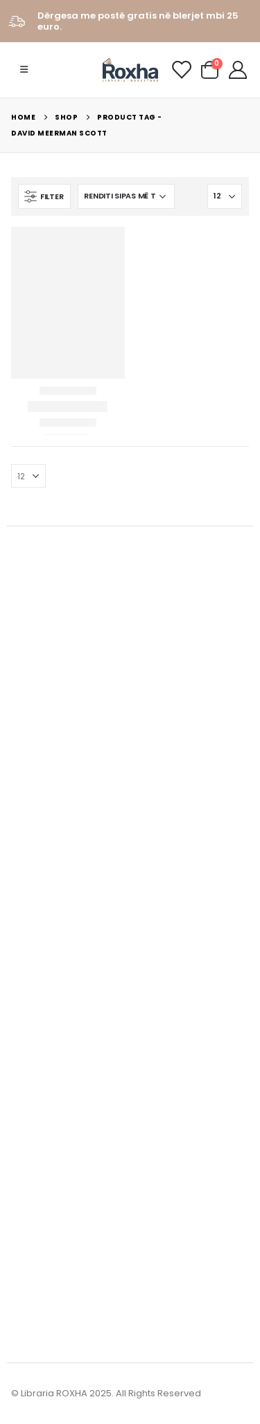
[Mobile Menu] (24, 70)
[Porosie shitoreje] (126, 196)
